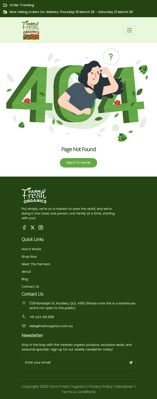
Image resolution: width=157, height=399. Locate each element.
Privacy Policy (100, 386)
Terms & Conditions (79, 391)
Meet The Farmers (36, 264)
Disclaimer (124, 386)
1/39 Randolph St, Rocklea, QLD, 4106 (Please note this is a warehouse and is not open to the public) (78, 305)
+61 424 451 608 (38, 317)
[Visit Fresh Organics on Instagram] (41, 227)
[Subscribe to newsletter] (131, 362)
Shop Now (29, 256)
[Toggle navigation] (129, 30)
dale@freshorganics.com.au (47, 326)
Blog (25, 279)
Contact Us (30, 286)
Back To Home (78, 162)
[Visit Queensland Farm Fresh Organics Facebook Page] (24, 227)
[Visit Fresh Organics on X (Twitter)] (32, 227)
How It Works (31, 249)
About (26, 271)
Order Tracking (21, 5)
